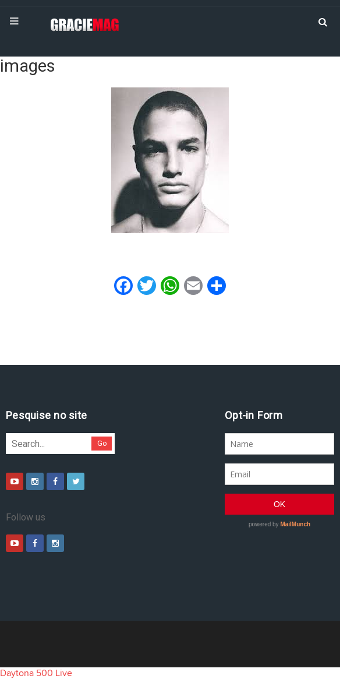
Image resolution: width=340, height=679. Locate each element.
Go (102, 443)
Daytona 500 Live (36, 673)
